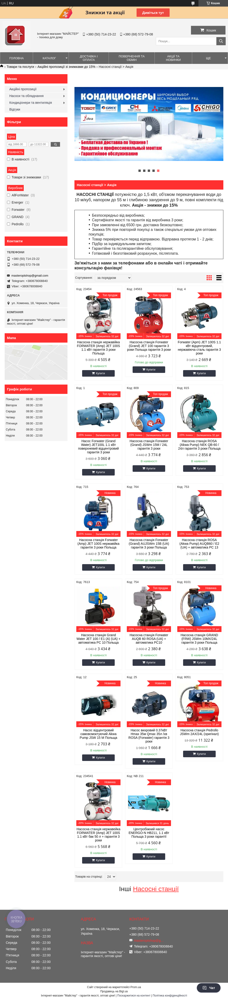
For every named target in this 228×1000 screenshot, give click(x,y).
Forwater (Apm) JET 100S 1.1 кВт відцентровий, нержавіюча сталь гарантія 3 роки (199, 347)
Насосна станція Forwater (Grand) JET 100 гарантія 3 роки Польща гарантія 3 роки (149, 345)
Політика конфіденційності (170, 995)
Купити (100, 373)
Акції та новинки (173, 58)
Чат (208, 988)
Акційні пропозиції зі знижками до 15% (66, 67)
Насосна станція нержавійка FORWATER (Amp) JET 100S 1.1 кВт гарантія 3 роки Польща (98, 347)
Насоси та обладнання (26, 96)
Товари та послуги (20, 67)
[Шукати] (221, 41)
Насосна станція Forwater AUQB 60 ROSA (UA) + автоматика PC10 (149, 638)
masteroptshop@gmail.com (29, 275)
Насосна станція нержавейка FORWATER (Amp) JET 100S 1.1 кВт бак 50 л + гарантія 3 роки (98, 834)
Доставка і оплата (88, 58)
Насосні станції (156, 888)
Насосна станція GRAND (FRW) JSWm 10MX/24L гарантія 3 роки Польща (199, 638)
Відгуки (14, 109)
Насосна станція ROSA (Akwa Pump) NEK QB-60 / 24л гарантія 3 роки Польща (199, 444)
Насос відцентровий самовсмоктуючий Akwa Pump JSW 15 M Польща (98, 734)
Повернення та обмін (131, 58)
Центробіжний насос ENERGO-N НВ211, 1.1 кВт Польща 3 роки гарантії (149, 832)
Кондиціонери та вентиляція (30, 102)
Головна (16, 58)
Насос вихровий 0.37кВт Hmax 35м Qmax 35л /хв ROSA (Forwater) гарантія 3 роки (148, 735)
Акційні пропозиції (23, 89)
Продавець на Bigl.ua (114, 991)
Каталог (49, 58)
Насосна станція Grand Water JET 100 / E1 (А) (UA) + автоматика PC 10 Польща (99, 638)
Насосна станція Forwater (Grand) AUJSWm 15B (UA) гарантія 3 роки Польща (149, 543)
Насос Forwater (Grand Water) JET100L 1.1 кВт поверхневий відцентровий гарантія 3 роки (98, 446)
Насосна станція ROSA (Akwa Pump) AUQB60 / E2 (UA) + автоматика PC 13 (199, 543)
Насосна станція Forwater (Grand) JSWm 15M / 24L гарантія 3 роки (149, 444)
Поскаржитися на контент (133, 995)
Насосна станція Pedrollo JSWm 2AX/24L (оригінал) (199, 732)
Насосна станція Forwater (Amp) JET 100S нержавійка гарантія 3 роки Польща (98, 543)
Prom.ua (136, 987)
